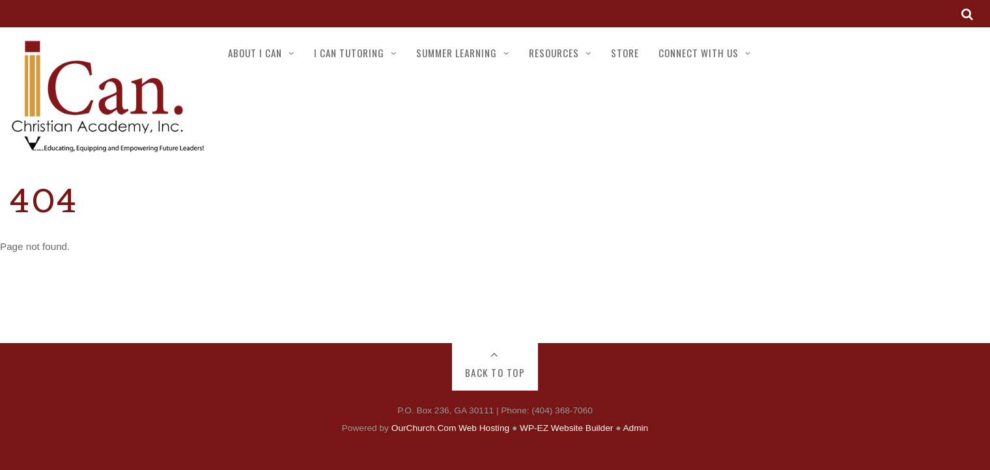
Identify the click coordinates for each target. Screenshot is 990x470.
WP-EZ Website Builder (566, 428)
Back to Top (495, 372)
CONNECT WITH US (698, 53)
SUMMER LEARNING (456, 53)
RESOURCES (554, 53)
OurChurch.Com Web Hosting (450, 428)
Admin (635, 428)
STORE (625, 53)
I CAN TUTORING (349, 53)
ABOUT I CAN (255, 53)
